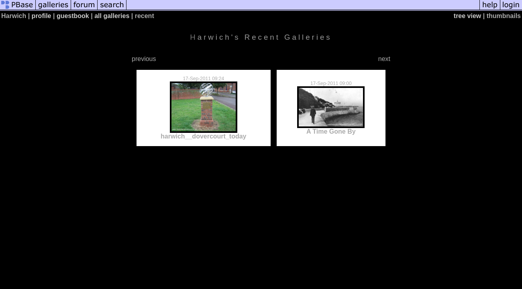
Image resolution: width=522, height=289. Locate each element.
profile (41, 15)
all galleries (111, 15)
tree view (467, 15)
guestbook (73, 15)
